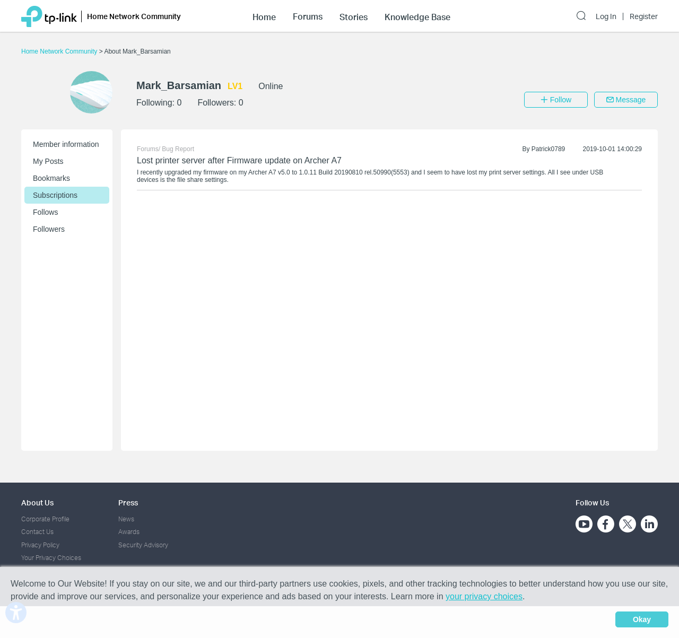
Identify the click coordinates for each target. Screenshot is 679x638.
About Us (37, 502)
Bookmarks (51, 178)
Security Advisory (143, 545)
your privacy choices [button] (484, 596)
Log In (606, 16)
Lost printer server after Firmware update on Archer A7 (239, 160)
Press (128, 502)
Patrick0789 (548, 149)
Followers (49, 229)
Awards (129, 532)
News (126, 519)
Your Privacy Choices (51, 558)
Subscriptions (55, 195)
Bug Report (178, 149)
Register (644, 16)
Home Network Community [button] (134, 16)
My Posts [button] (48, 161)
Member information (66, 144)
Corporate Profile (45, 519)
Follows (45, 212)
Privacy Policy (40, 545)
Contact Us (37, 532)
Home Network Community (60, 51)
